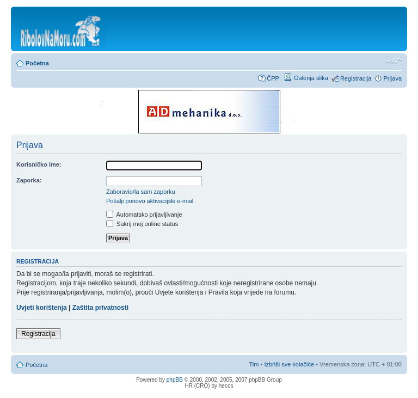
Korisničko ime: (39, 164)
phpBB (175, 380)
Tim (254, 364)
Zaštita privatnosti (100, 307)
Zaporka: (28, 180)
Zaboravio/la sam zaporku (140, 191)
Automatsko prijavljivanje (144, 214)
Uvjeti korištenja (41, 307)
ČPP (273, 78)
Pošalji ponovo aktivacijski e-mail (149, 201)
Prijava (392, 78)
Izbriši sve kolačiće (289, 364)
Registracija (355, 78)
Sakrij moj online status (142, 224)
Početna (37, 63)
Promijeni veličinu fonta (394, 61)
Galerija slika (311, 78)
